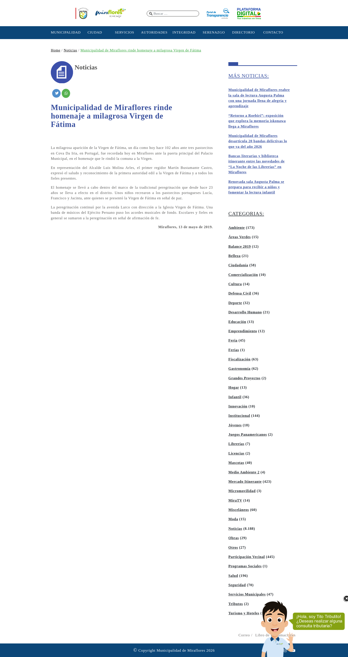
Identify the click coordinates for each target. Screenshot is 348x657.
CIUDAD (94, 32)
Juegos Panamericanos (247, 435)
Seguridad (237, 585)
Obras (233, 538)
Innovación (237, 406)
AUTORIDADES (154, 32)
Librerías (236, 444)
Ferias (233, 350)
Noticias (70, 50)
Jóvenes (235, 425)
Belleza (234, 256)
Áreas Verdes (239, 237)
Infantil (234, 397)
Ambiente (236, 228)
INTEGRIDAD (184, 32)
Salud (233, 576)
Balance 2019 (239, 247)
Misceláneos (238, 510)
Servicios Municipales (247, 594)
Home (55, 50)
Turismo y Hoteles (243, 613)
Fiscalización (239, 359)
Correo (244, 635)
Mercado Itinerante (245, 482)
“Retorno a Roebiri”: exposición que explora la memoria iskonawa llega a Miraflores (257, 121)
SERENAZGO (214, 32)
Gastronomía (239, 369)
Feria (232, 340)
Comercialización (243, 275)
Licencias (236, 453)
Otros (233, 548)
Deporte (235, 303)
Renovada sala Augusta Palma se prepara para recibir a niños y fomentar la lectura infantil (256, 187)
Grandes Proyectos (244, 378)
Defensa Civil (239, 293)
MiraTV (235, 501)
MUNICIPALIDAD (65, 32)
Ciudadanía (238, 265)
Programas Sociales (245, 566)
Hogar (233, 388)
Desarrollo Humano (245, 312)
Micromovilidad (242, 491)
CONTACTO (273, 32)
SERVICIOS (124, 32)
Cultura (235, 284)
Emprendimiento (242, 331)
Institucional (239, 416)
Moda (233, 519)
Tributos (235, 604)
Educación (237, 322)
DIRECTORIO (243, 32)
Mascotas (236, 463)
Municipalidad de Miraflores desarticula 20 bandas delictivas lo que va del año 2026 (257, 141)
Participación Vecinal (246, 557)
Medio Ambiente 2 (243, 472)
